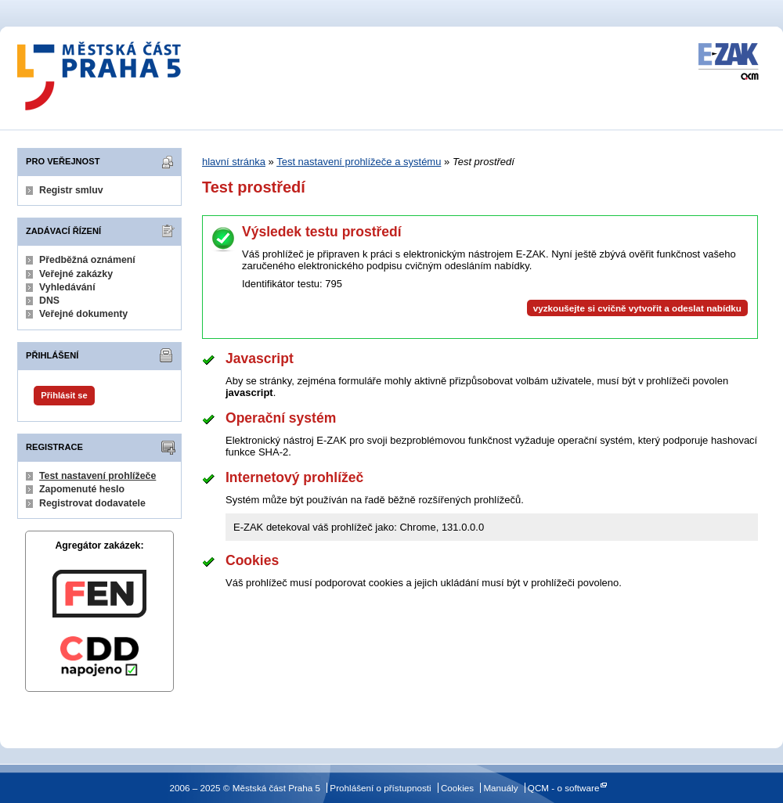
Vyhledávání (67, 287)
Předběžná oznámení (87, 259)
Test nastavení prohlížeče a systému (358, 161)
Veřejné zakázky (76, 273)
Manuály (500, 788)
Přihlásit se (64, 395)
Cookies (457, 788)
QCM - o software (564, 788)
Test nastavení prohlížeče (97, 475)
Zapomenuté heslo (81, 489)
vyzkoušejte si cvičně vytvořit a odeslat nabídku (637, 308)
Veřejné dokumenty (83, 313)
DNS (49, 300)
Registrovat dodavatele (92, 503)
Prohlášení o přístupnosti (380, 788)
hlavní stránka (233, 161)
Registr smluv (71, 190)
